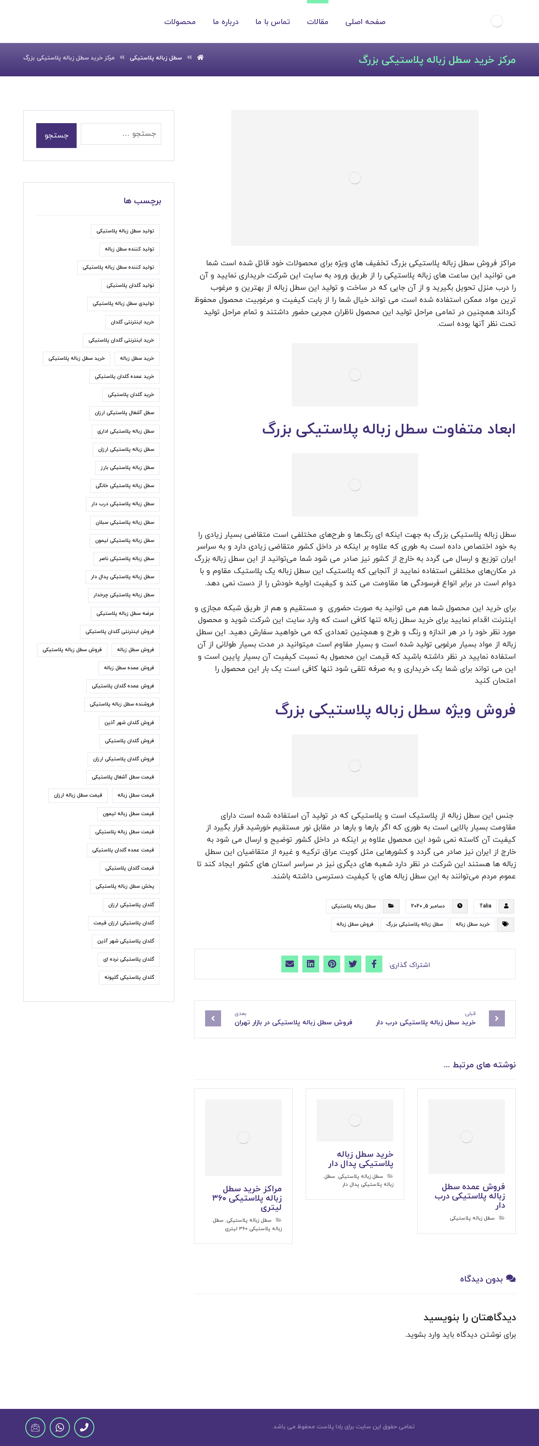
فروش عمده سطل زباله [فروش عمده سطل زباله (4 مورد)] (129, 668)
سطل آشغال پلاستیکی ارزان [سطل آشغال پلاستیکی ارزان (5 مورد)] (124, 412)
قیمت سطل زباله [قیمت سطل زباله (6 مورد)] (135, 795)
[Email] (35, 1427)
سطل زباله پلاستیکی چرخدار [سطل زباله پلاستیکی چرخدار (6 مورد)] (123, 595)
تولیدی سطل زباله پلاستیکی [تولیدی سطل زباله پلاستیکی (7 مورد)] (123, 303)
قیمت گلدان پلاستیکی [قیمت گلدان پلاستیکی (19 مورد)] (129, 868)
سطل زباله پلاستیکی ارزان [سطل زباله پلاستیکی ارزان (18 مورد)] (126, 449)
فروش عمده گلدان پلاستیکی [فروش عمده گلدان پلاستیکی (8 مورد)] (123, 686)
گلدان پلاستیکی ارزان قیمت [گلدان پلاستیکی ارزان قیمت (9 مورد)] (123, 923)
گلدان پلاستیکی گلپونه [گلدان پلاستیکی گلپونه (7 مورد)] (129, 977)
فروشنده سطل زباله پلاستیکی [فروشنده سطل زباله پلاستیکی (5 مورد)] (122, 704)
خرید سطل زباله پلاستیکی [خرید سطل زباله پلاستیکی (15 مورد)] (76, 358)
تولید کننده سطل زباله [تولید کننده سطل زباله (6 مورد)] (129, 249)
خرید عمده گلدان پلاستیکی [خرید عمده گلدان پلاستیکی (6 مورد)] (124, 376)
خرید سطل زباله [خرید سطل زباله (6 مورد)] (137, 358)
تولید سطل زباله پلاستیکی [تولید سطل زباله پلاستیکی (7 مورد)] (125, 231)
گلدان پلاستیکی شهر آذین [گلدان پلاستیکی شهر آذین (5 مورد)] (125, 941)
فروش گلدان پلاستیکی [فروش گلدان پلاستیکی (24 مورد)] (129, 741)
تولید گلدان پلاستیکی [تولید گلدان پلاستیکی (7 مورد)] (130, 285)
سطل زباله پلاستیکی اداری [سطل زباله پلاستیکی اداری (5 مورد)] (125, 431)
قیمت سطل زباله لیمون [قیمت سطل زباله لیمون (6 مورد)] (128, 814)
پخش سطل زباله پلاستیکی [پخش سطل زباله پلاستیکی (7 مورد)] (125, 886)
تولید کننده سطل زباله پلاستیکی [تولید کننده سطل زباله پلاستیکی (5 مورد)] (118, 267)
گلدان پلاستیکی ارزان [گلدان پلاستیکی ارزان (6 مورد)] (131, 905)
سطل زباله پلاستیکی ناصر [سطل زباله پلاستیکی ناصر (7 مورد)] (126, 558)
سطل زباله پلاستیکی (353, 906)
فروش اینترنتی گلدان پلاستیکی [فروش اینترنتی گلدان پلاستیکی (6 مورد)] (119, 631)
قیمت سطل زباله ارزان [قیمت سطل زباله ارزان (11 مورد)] (78, 795)
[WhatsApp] (60, 1427)
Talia (485, 906)
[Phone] (84, 1427)
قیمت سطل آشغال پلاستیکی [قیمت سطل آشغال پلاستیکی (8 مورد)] (123, 777)
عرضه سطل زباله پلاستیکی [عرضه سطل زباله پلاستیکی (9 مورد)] (125, 613)
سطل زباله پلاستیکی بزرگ (414, 924)
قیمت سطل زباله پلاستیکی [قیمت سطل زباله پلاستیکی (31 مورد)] (124, 832)
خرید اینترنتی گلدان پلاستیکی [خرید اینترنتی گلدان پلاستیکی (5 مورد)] (121, 340)
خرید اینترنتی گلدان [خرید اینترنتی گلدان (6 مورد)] (132, 322)
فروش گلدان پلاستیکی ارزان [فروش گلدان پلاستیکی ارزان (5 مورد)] (123, 759)
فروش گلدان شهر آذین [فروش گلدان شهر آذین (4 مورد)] (129, 722)
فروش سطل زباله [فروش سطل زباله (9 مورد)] (135, 649)
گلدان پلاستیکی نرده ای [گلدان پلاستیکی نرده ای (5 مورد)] (128, 959)
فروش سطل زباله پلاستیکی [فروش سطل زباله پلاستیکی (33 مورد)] (72, 649)
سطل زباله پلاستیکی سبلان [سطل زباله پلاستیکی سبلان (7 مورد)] (125, 522)
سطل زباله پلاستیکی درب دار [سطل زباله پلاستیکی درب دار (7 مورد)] (122, 504)
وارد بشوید (423, 1335)
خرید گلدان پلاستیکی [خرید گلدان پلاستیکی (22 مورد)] (131, 394)
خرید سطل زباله (473, 924)
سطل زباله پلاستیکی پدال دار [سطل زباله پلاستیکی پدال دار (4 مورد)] (122, 577)
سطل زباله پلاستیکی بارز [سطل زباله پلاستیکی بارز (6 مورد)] (127, 467)
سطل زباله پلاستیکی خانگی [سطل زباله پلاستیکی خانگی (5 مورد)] (125, 485)
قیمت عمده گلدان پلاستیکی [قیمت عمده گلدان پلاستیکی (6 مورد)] (123, 850)
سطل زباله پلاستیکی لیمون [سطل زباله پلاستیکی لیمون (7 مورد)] (124, 540)
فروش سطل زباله (355, 924)
